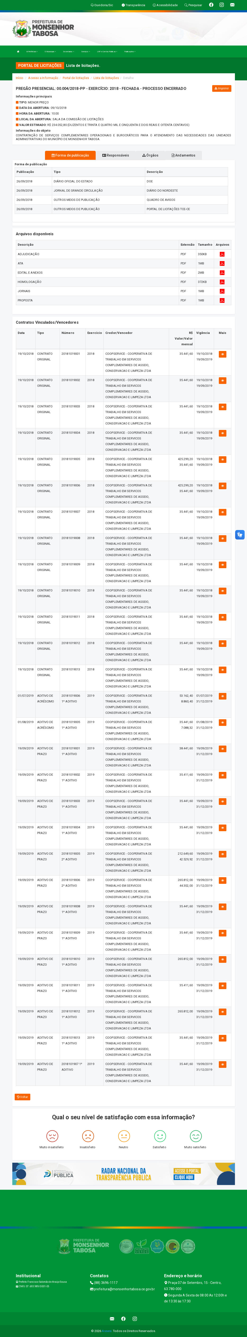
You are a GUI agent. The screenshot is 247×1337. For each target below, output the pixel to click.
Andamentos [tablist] (183, 155)
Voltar (22, 1097)
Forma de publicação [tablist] (70, 155)
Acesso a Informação (43, 78)
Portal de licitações (76, 78)
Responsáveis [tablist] (115, 155)
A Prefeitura (32, 52)
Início (19, 78)
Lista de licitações (106, 78)
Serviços (85, 52)
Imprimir (222, 88)
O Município (50, 52)
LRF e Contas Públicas (107, 52)
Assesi (107, 1331)
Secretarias (68, 52)
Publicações (129, 52)
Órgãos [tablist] (150, 155)
